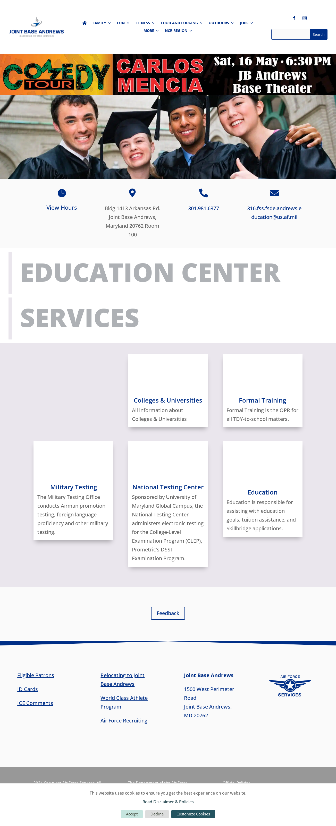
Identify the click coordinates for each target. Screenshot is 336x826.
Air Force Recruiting (123, 720)
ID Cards (27, 689)
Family (99, 23)
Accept (132, 813)
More (149, 31)
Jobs (244, 23)
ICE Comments (35, 703)
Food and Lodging (179, 23)
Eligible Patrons (35, 675)
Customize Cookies (193, 813)
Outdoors (219, 23)
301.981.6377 (203, 208)
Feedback (168, 613)
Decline (157, 813)
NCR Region (176, 31)
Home (84, 24)
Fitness (143, 23)
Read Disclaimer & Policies (168, 802)
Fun (121, 23)
